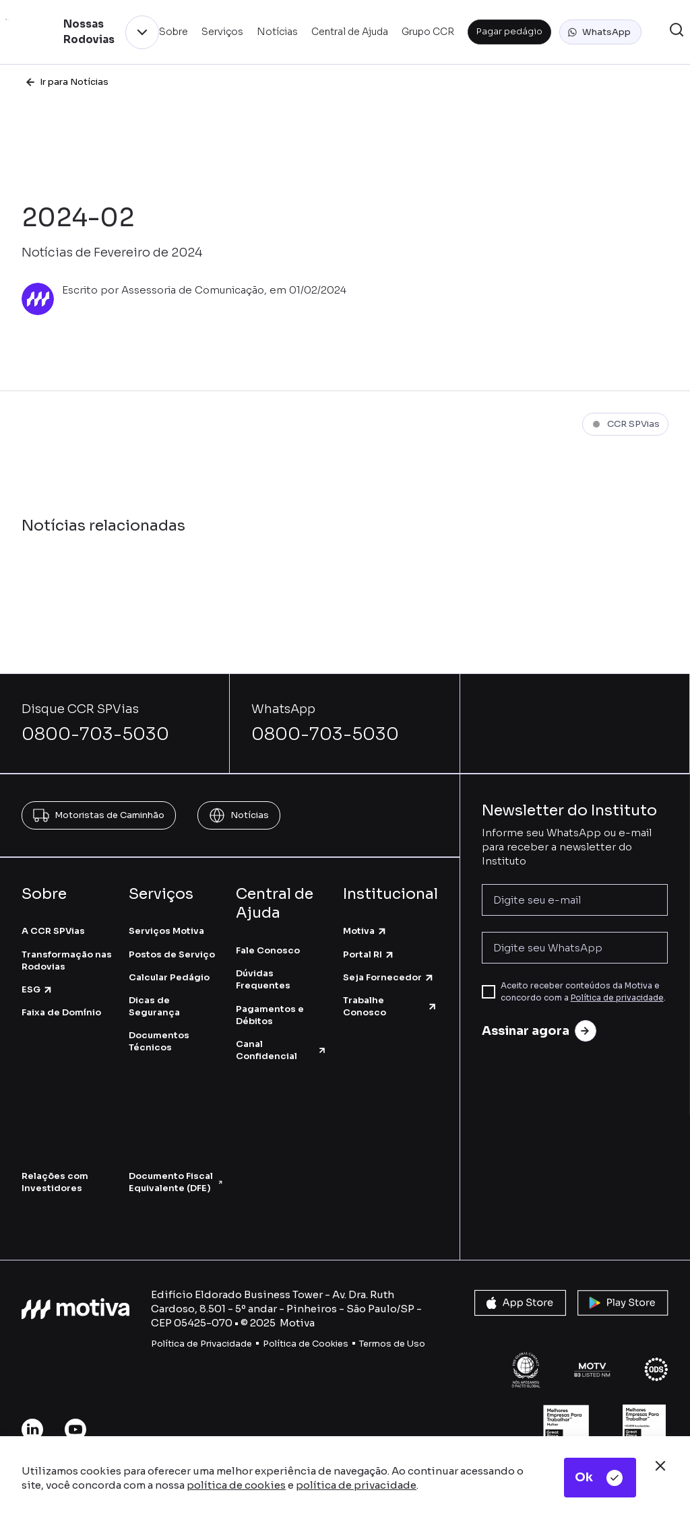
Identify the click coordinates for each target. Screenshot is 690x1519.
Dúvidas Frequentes (263, 979)
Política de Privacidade (201, 1343)
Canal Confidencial (281, 1050)
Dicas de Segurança (154, 1006)
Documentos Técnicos (159, 1041)
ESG (37, 989)
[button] (600, 32)
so (419, 1343)
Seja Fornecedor (389, 977)
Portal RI (369, 954)
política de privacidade (356, 1485)
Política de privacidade (617, 997)
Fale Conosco (268, 950)
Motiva (365, 931)
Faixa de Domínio (61, 1012)
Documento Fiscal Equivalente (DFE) (175, 1182)
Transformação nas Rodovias (67, 960)
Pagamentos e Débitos (270, 1015)
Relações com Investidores (55, 1182)
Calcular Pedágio (169, 977)
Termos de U (386, 1343)
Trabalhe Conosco (390, 1006)
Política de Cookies (305, 1343)
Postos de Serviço (172, 954)
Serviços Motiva (166, 931)
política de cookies (236, 1485)
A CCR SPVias (53, 931)
